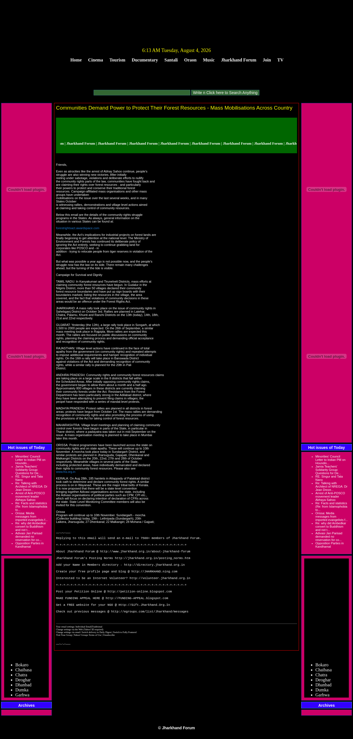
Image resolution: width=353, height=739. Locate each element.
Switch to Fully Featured (125, 651)
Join (267, 60)
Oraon (190, 60)
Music (209, 60)
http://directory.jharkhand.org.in (154, 572)
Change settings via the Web (69, 648)
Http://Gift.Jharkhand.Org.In (144, 622)
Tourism (117, 60)
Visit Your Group (64, 654)
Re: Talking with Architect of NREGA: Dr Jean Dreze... (31, 486)
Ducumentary (145, 60)
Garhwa (22, 696)
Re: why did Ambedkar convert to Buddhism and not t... (30, 526)
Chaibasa (23, 671)
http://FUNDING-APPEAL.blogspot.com (137, 614)
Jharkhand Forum (238, 60)
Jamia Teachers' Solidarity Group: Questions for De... (28, 470)
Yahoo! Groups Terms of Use (88, 654)
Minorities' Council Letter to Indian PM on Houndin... (30, 460)
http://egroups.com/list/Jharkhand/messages (149, 630)
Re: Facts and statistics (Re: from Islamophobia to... (31, 506)
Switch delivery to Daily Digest (96, 651)
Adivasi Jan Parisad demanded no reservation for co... (28, 537)
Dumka (21, 691)
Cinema (95, 60)
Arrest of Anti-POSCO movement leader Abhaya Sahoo (30, 496)
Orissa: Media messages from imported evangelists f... (31, 516)
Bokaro (21, 666)
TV (280, 60)
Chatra (21, 676)
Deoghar (23, 681)
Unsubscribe (109, 654)
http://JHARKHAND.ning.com (154, 580)
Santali (171, 60)
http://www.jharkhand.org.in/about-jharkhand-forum (145, 555)
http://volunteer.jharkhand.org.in (160, 589)
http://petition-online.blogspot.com (140, 605)
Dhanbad (23, 686)
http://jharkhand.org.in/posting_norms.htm (152, 564)
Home (76, 60)
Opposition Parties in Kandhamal (29, 545)
